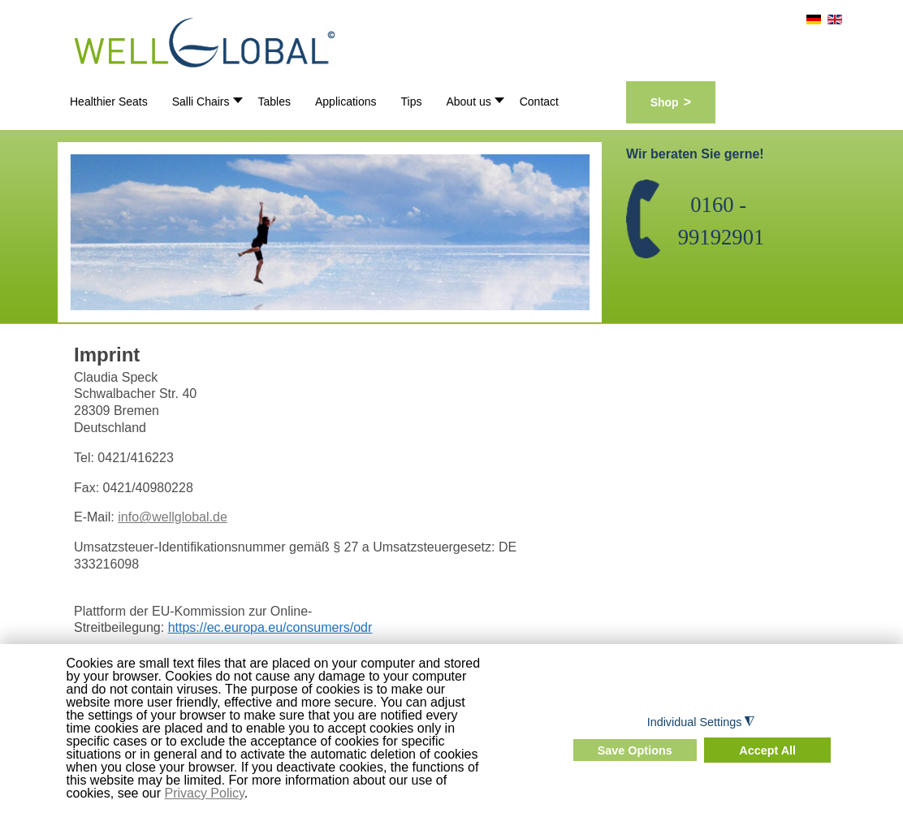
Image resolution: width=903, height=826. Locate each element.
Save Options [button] (635, 750)
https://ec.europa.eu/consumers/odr (270, 627)
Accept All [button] (767, 750)
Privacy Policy (204, 793)
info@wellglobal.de (172, 517)
